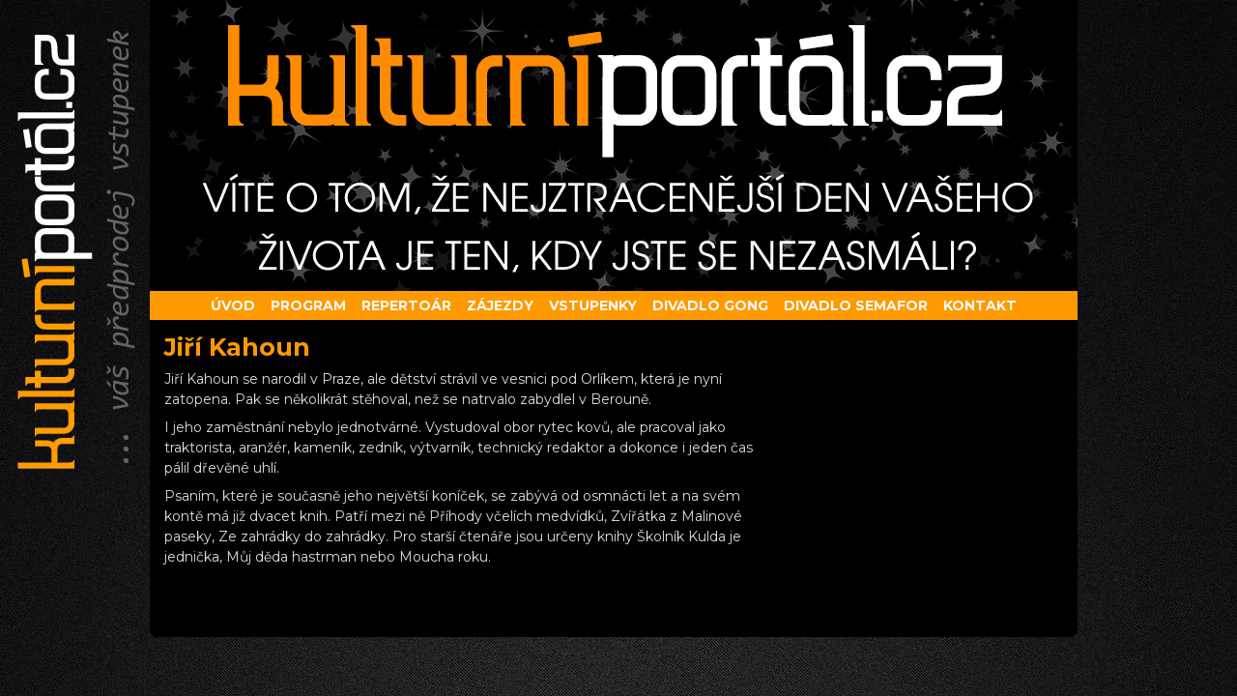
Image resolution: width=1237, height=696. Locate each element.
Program (308, 305)
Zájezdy (500, 305)
